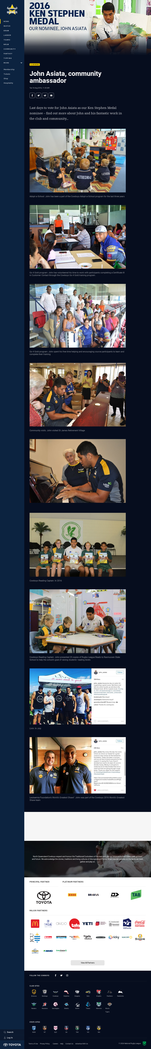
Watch (7, 26)
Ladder (7, 35)
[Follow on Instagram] (67, 975)
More (13, 63)
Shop (6, 78)
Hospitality (8, 83)
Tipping (8, 58)
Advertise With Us (81, 1044)
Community (10, 49)
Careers (55, 1044)
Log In (8, 1037)
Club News (34, 64)
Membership (9, 69)
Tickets (7, 74)
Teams (7, 40)
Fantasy (8, 54)
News (6, 21)
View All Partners (88, 962)
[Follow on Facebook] (56, 975)
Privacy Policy (45, 1044)
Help (61, 1044)
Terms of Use (33, 1044)
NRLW (6, 44)
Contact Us (69, 1044)
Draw (6, 31)
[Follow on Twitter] (61, 975)
